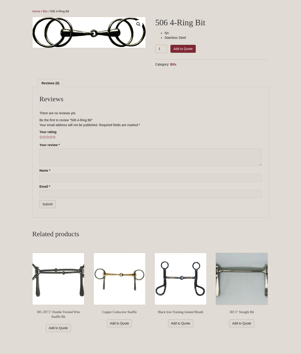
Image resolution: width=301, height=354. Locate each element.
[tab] (50, 83)
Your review (49, 145)
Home (36, 11)
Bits (45, 11)
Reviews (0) (50, 83)
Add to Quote (183, 49)
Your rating (48, 132)
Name (44, 170)
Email (44, 186)
